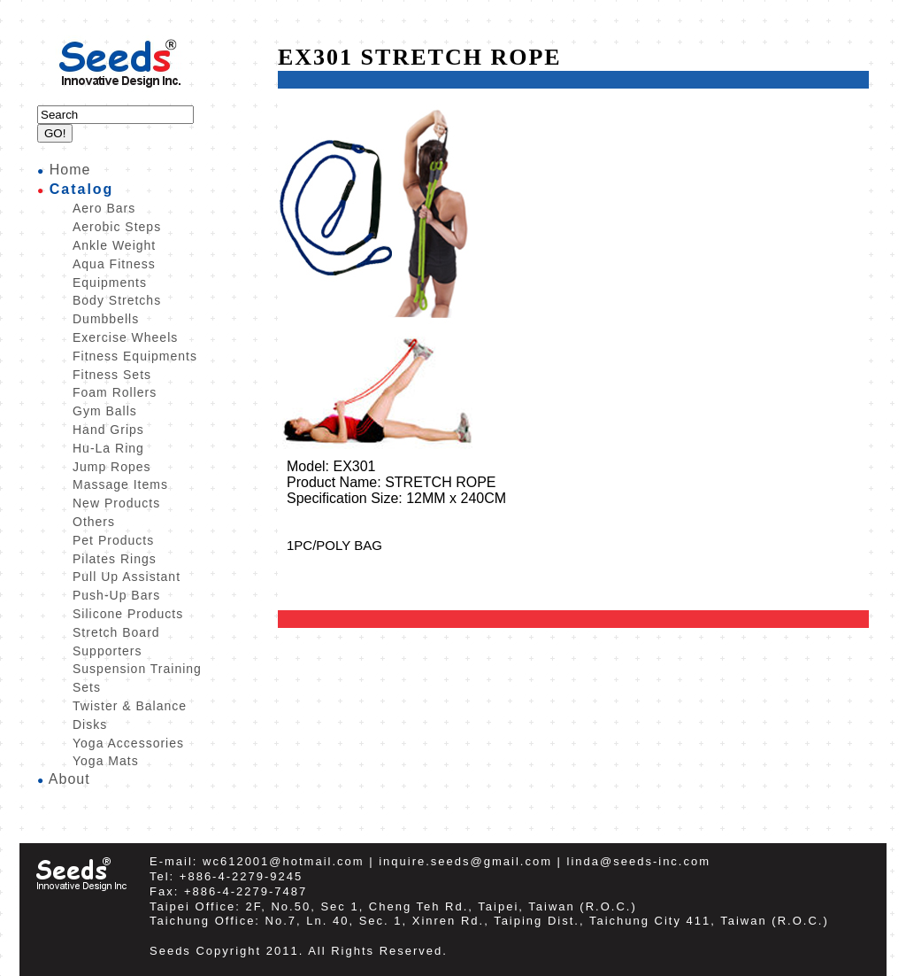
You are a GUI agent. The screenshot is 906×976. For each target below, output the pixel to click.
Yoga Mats (106, 761)
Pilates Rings (115, 559)
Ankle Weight (114, 245)
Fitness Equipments (135, 356)
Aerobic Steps (117, 227)
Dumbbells (106, 319)
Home (70, 169)
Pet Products (113, 540)
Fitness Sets (112, 375)
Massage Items (120, 484)
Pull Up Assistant (126, 576)
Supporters (107, 651)
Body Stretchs (117, 300)
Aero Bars (104, 208)
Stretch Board (116, 632)
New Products (116, 503)
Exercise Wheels (125, 337)
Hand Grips (108, 429)
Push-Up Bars (116, 595)
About (69, 778)
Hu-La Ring (108, 448)
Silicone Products (128, 614)
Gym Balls (105, 411)
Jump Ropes (112, 467)
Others (94, 522)
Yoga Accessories (128, 743)
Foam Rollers (115, 392)
